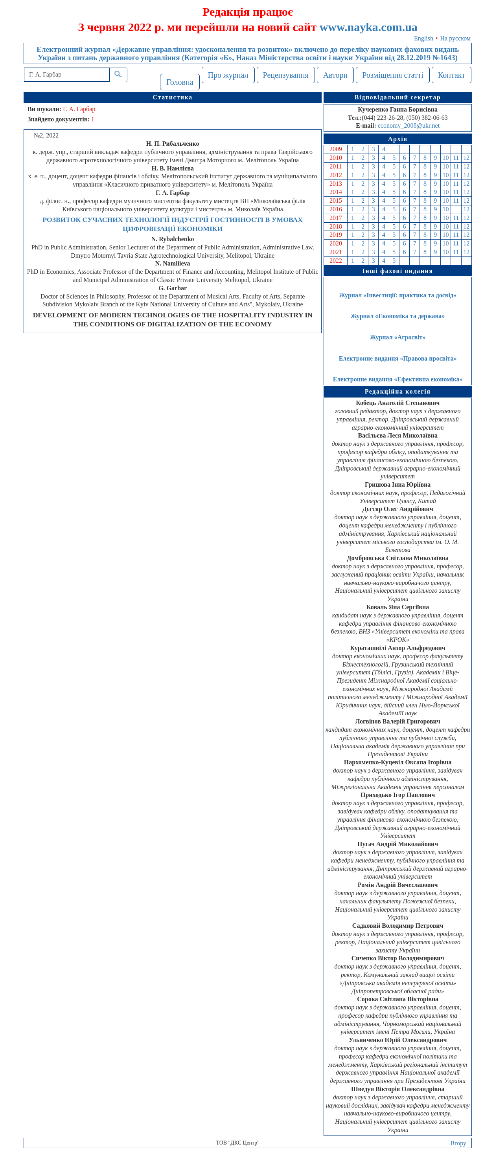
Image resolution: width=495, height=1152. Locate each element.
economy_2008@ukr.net (409, 125)
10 (446, 157)
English (423, 38)
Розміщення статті (392, 75)
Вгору (458, 1143)
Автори (335, 75)
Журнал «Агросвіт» (398, 337)
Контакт (451, 75)
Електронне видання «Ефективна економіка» (398, 379)
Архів (398, 139)
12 (466, 157)
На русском (455, 38)
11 (456, 157)
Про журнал (228, 75)
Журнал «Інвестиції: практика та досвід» (397, 295)
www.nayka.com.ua (369, 26)
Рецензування (286, 75)
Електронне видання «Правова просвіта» (398, 358)
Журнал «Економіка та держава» (398, 316)
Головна (179, 82)
